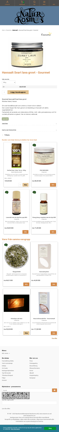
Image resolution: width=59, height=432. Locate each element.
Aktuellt (32, 373)
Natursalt (15, 30)
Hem (3, 30)
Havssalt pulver (44, 271)
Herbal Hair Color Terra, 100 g (16, 170)
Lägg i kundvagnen (18, 92)
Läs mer (5, 119)
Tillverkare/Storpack (7, 375)
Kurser (31, 370)
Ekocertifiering (33, 366)
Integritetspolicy (34, 375)
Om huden (5, 368)
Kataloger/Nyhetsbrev (8, 370)
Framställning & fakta (8, 361)
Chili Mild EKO (44, 170)
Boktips (4, 366)
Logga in (7, 4)
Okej (50, 428)
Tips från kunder (6, 373)
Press (31, 361)
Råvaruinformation (35, 368)
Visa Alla (54, 338)
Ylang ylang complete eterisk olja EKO (44, 217)
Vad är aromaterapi (7, 363)
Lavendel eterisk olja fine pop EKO (16, 217)
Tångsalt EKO (17, 271)
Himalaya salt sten (16, 318)
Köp (25, 185)
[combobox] (6, 353)
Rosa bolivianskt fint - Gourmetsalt (44, 318)
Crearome (9, 30)
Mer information (15, 429)
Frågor (3, 378)
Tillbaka (6, 135)
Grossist (4, 380)
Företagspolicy (34, 363)
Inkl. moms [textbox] (5, 353)
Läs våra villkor (6, 408)
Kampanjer (32, 378)
